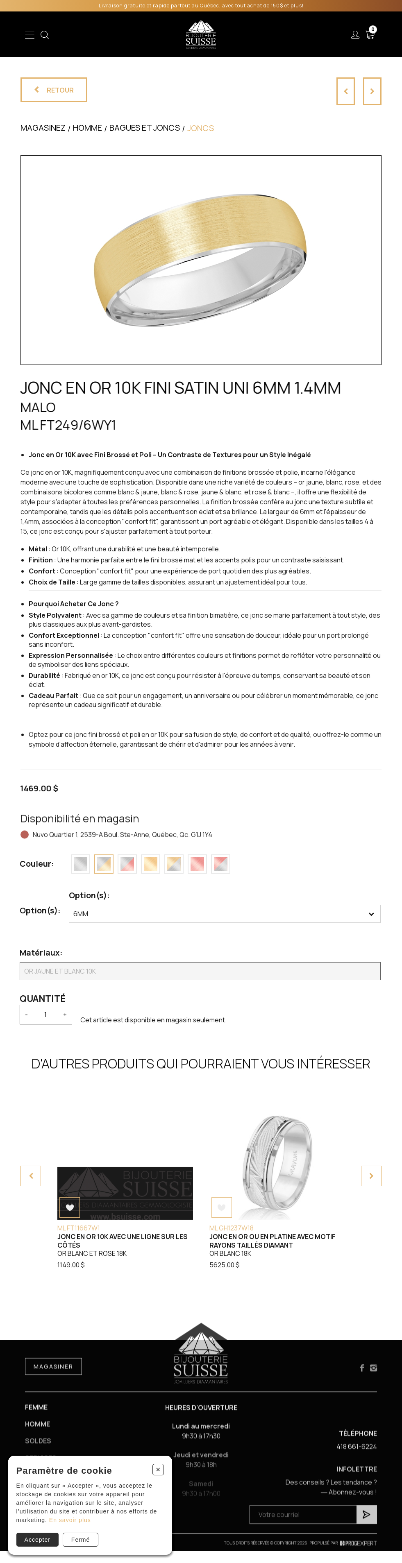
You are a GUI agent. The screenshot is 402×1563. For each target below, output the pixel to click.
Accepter (37, 1539)
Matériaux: (34, 952)
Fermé (80, 1539)
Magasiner (53, 1373)
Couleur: (31, 864)
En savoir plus (70, 1520)
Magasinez (43, 127)
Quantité (37, 998)
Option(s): (34, 910)
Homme (37, 1431)
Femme (36, 1413)
